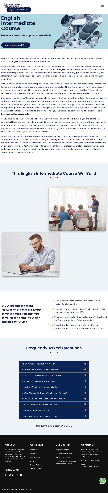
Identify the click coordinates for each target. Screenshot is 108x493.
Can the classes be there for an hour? (40, 404)
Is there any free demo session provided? (41, 375)
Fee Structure (35, 457)
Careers (33, 453)
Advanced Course (63, 457)
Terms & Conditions (37, 469)
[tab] (54, 364)
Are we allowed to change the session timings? (44, 393)
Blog (32, 461)
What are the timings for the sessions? (40, 369)
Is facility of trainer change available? (40, 387)
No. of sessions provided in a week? (38, 364)
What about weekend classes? (36, 410)
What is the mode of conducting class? (40, 416)
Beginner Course (62, 450)
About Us (33, 450)
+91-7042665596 (19, 9)
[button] (15, 45)
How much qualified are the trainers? (39, 381)
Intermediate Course (64, 453)
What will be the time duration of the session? (44, 399)
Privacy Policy (35, 465)
